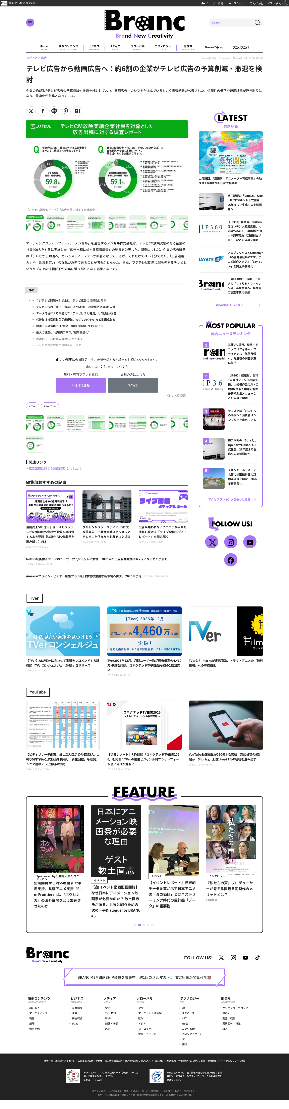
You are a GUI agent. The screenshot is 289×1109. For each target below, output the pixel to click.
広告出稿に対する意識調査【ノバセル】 (58, 468)
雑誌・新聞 (110, 1032)
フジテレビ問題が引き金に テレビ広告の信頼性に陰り (71, 300)
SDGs (225, 1022)
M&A (74, 1032)
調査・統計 (228, 1027)
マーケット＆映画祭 (149, 1022)
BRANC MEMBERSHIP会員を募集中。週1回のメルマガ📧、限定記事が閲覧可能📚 (144, 987)
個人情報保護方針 (113, 1069)
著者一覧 (48, 1069)
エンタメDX (188, 1037)
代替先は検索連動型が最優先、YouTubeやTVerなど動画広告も (76, 319)
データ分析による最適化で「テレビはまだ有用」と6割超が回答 (76, 313)
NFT (183, 1027)
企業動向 (77, 1016)
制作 (32, 1027)
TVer (34, 406)
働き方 (188, 48)
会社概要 (212, 1069)
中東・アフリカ (146, 1042)
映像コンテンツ (68, 48)
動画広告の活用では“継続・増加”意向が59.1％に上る (70, 326)
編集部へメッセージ (65, 1069)
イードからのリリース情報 (232, 1069)
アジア (141, 1032)
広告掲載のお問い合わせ (90, 1069)
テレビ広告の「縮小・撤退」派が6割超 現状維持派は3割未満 (75, 307)
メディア (115, 48)
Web (106, 1027)
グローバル (138, 48)
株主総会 (77, 1027)
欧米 (139, 1027)
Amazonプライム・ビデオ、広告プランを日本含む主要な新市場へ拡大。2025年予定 (100, 578)
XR (182, 1016)
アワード (142, 1016)
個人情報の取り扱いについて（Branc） (144, 1069)
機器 (183, 1053)
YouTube (51, 406)
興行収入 (34, 1016)
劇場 (32, 1032)
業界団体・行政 (231, 1032)
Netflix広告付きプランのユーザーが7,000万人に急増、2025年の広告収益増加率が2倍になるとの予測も (101, 563)
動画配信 (34, 1037)
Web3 (184, 1032)
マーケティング (38, 1022)
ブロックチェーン (191, 1042)
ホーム (44, 48)
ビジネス (94, 48)
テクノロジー (163, 48)
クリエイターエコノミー (236, 1016)
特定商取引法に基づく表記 (191, 1069)
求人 (224, 1037)
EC (182, 1047)
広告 (106, 1037)
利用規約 (171, 1069)
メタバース (187, 1022)
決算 (74, 1022)
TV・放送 (109, 1022)
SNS (106, 1016)
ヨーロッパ (143, 1037)
